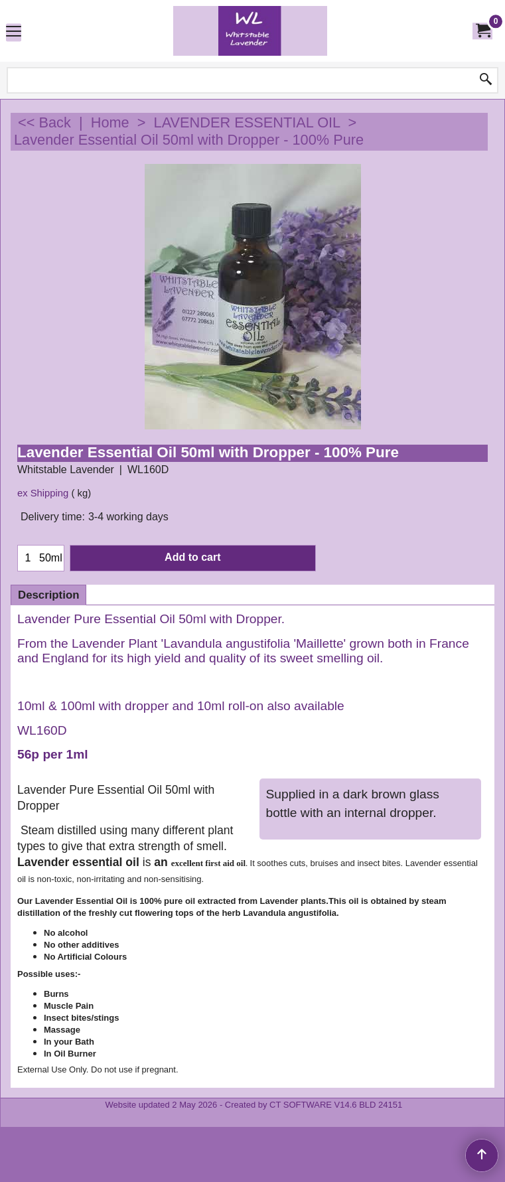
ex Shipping (42, 493)
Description (48, 595)
